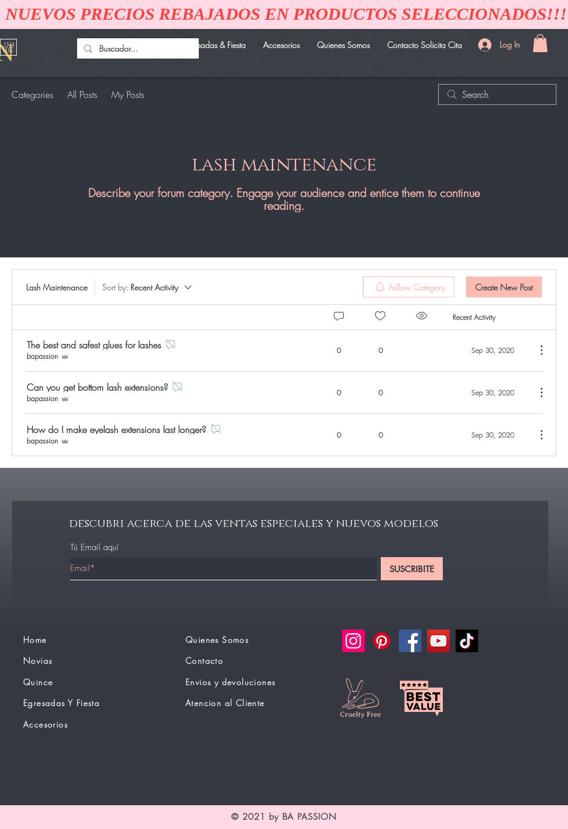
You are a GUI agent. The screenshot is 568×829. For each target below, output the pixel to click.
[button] (540, 43)
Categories (32, 94)
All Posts (82, 94)
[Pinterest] (381, 641)
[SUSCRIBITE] (412, 568)
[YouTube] (438, 641)
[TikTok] (467, 641)
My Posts (127, 94)
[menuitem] (408, 287)
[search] (497, 94)
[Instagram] (353, 641)
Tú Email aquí (94, 547)
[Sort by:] (148, 287)
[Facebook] (410, 641)
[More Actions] (535, 350)
